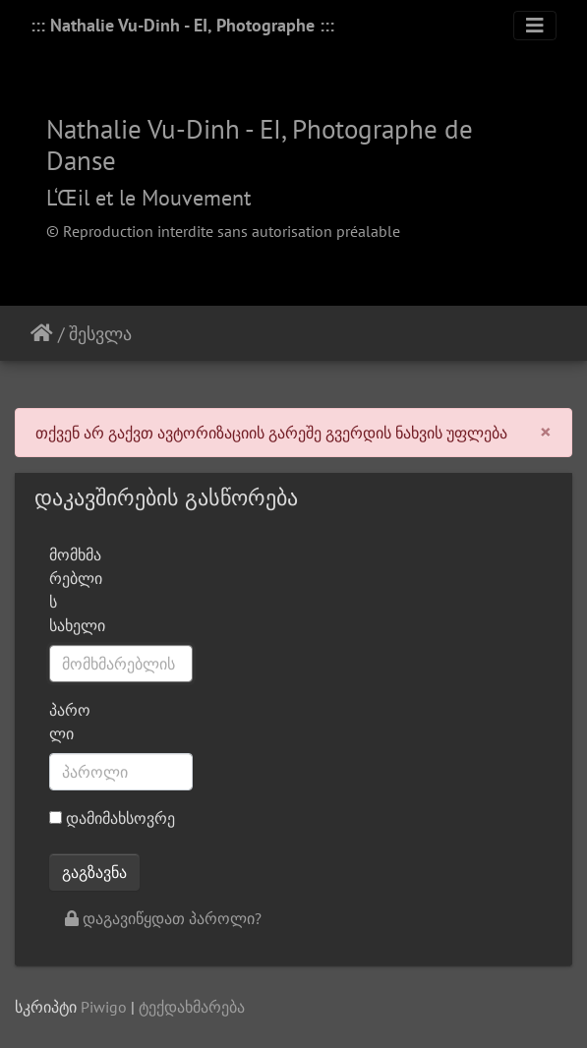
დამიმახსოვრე (112, 818)
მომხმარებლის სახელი (77, 590)
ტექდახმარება (192, 1007)
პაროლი (69, 721)
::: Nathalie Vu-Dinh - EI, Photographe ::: (182, 25)
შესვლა (100, 333)
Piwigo (104, 1007)
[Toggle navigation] (535, 25)
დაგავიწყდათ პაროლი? (163, 918)
